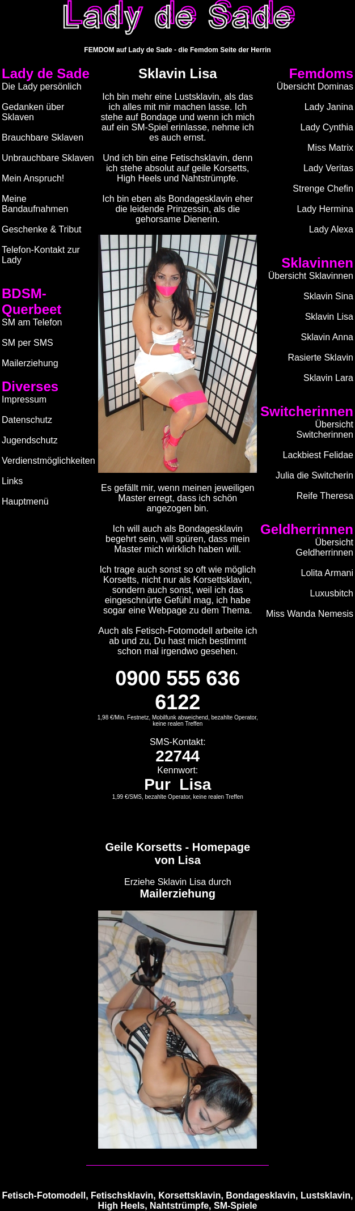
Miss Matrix (330, 148)
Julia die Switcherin (314, 475)
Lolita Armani (327, 573)
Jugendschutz (30, 440)
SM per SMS (27, 343)
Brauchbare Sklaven (42, 137)
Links (12, 481)
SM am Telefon (32, 322)
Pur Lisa (177, 784)
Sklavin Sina (328, 296)
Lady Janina (329, 107)
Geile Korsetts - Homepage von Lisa (177, 853)
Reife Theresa (325, 496)
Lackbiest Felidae (317, 455)
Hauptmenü (25, 501)
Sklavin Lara (328, 378)
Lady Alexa (331, 229)
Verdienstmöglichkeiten (48, 460)
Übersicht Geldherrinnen (324, 547)
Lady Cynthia (327, 127)
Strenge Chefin (323, 188)
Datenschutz (27, 420)
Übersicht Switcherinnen (325, 429)
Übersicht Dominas (315, 86)
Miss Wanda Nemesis (309, 614)
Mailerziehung (30, 363)
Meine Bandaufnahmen (35, 204)
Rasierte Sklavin (320, 357)
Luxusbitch (332, 593)
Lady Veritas (328, 168)
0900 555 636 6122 (177, 690)
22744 (177, 756)
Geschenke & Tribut (42, 229)
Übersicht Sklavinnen (310, 276)
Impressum (24, 399)
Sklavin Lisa (329, 316)
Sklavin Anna (327, 337)
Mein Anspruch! (33, 178)
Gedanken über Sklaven (33, 112)
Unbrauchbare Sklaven (48, 158)
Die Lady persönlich (42, 86)
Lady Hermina (325, 209)
